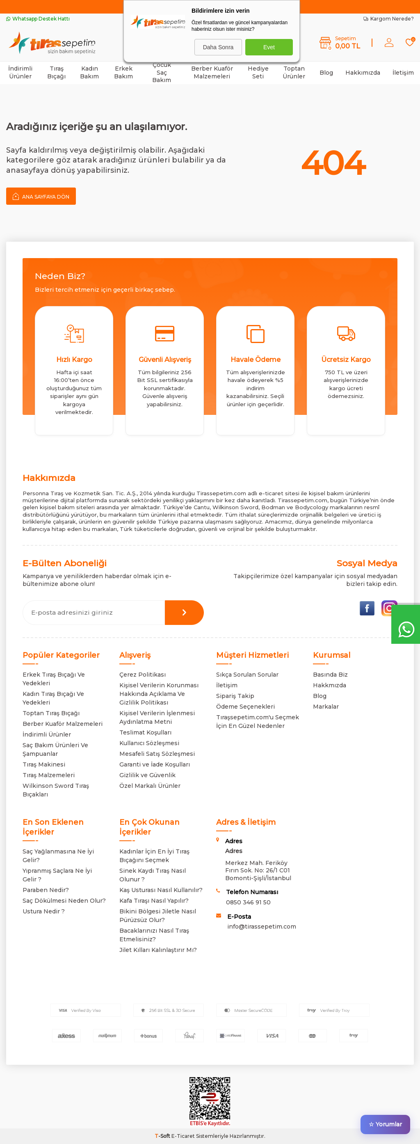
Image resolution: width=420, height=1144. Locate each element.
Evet (269, 47)
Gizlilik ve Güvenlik (147, 775)
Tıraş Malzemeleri (49, 775)
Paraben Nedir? (46, 890)
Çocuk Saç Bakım (161, 73)
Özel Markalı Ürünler (149, 785)
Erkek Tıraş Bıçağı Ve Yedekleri (54, 679)
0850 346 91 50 (248, 902)
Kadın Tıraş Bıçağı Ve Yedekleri (53, 698)
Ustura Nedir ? (44, 911)
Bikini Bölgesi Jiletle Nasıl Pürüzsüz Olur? (157, 916)
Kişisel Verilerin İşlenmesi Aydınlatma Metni (157, 717)
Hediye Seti (258, 72)
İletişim (403, 72)
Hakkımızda (362, 72)
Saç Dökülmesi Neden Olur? (64, 900)
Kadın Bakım (89, 72)
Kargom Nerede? (388, 19)
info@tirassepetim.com (261, 926)
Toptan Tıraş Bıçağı (51, 713)
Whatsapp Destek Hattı (38, 19)
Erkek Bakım (123, 72)
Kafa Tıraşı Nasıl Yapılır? (154, 900)
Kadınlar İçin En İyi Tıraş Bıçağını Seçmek (154, 856)
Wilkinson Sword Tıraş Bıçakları (56, 790)
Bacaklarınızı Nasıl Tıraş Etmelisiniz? (154, 935)
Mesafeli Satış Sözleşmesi (157, 753)
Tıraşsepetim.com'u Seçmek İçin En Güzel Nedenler (257, 722)
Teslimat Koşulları (145, 732)
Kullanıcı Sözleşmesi (149, 743)
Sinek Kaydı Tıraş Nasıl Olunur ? (152, 875)
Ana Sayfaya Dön (41, 196)
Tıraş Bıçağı (56, 72)
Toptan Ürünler (294, 72)
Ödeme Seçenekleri (245, 706)
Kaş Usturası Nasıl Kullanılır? (161, 890)
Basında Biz (330, 674)
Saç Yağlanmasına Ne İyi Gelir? (58, 856)
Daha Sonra (218, 47)
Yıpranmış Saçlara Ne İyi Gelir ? (57, 875)
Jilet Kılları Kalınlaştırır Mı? (158, 950)
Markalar (326, 706)
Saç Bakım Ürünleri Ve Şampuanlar (55, 749)
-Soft (163, 1136)
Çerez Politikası (142, 674)
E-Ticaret (183, 1136)
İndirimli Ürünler (20, 72)
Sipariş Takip (235, 696)
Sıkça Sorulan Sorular (247, 674)
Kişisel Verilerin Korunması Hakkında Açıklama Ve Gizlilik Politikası (159, 694)
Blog (326, 72)
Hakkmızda (329, 685)
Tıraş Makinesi (44, 764)
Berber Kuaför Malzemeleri (212, 72)
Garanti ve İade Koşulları (154, 764)
